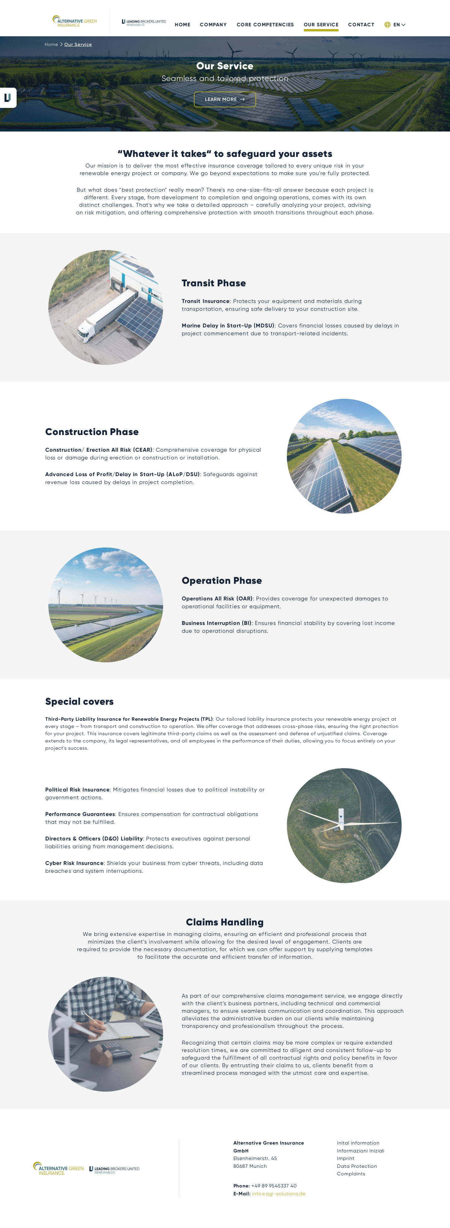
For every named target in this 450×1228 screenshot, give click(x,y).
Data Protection (357, 1166)
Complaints (351, 1174)
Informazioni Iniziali (360, 1151)
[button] (394, 22)
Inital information (358, 1143)
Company (213, 20)
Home (182, 20)
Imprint (346, 1158)
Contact (361, 20)
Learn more (221, 99)
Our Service (321, 20)
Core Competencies (265, 20)
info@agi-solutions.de (279, 1194)
